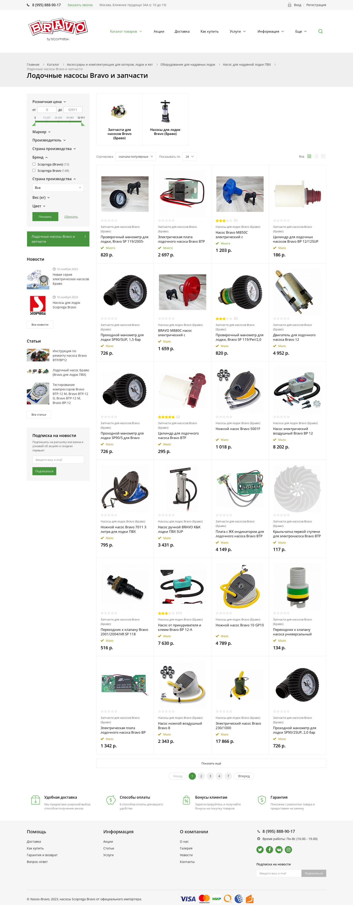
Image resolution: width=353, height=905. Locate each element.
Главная (33, 64)
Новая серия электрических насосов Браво (71, 279)
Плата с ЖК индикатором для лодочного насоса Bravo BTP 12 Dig (240, 533)
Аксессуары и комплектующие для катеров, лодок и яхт (110, 64)
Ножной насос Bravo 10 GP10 (240, 625)
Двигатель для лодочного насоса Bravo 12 (294, 337)
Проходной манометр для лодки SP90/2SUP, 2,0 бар (294, 730)
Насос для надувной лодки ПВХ (247, 64)
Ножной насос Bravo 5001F (238, 428)
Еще (298, 31)
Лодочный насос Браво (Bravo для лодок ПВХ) (71, 372)
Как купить (210, 31)
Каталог (53, 64)
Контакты (187, 862)
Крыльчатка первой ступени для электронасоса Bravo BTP (297, 533)
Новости (186, 855)
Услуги (235, 31)
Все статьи (39, 414)
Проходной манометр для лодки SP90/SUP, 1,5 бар (122, 337)
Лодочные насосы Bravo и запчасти (53, 238)
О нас (184, 841)
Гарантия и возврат (42, 855)
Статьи (108, 848)
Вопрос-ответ (37, 862)
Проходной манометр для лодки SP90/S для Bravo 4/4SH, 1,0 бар (122, 435)
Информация (268, 31)
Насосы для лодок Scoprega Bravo (66, 304)
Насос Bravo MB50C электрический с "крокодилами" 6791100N (237, 234)
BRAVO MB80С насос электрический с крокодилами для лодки (178, 332)
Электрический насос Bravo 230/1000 (238, 725)
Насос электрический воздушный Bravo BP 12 (293, 430)
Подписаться (44, 471)
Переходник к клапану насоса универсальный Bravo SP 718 (292, 631)
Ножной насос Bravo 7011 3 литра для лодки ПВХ (123, 529)
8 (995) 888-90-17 (46, 4)
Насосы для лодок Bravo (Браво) (238, 227)
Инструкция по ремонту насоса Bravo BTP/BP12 (70, 355)
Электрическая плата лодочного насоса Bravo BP (123, 730)
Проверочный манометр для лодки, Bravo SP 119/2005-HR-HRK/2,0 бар (124, 239)
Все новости (40, 325)
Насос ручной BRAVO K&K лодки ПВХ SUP (179, 529)
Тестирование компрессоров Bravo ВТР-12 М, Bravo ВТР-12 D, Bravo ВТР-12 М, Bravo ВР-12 (70, 394)
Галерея (186, 848)
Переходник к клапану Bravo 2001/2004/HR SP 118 (124, 631)
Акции (159, 31)
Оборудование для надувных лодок (188, 64)
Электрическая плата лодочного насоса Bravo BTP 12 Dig (181, 239)
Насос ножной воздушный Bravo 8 (180, 725)
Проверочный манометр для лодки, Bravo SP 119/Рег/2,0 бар (239, 337)
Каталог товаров (123, 31)
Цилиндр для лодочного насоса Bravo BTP (178, 435)
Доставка (182, 31)
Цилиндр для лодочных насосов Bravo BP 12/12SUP (295, 239)
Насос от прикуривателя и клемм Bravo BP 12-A (179, 627)
